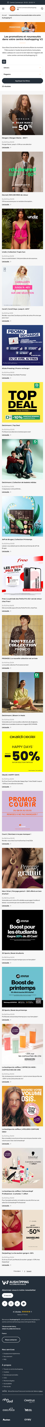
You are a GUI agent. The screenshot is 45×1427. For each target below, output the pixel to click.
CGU (5, 1378)
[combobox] (22, 67)
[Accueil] (5, 15)
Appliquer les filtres (22, 81)
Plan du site (7, 1386)
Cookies (6, 1372)
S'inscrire (7, 1295)
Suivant (29, 1271)
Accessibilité (8, 1383)
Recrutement (8, 1356)
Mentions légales (9, 1380)
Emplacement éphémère (12, 1353)
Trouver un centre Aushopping (13, 1369)
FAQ (5, 1359)
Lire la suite (6, 147)
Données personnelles (11, 1375)
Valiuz (40, 1391)
